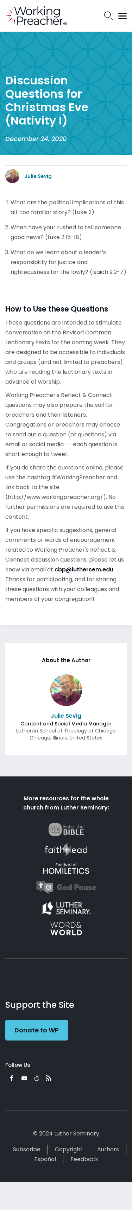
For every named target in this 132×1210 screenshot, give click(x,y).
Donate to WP (36, 1030)
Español (45, 1159)
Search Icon (108, 16)
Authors (108, 1149)
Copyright (69, 1149)
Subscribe (26, 1149)
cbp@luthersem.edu (84, 569)
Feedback (84, 1159)
